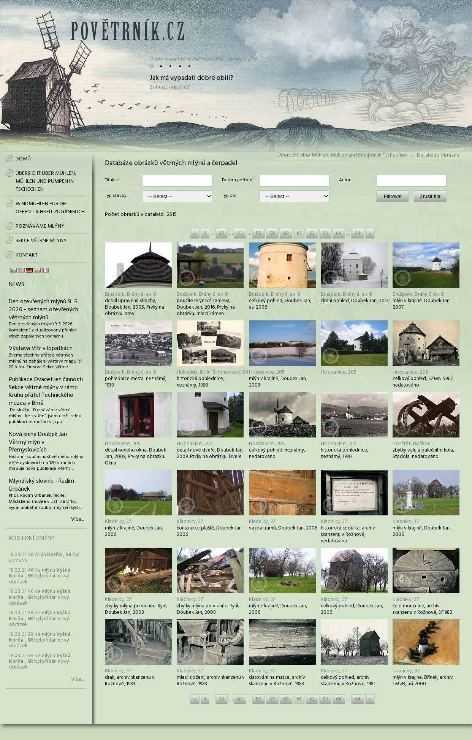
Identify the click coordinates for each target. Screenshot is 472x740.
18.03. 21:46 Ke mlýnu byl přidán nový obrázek (40, 576)
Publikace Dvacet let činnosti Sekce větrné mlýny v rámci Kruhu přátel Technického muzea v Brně (46, 391)
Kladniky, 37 (118, 521)
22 (221, 233)
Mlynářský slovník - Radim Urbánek (41, 485)
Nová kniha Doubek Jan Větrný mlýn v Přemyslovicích (38, 442)
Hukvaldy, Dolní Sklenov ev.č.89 (212, 372)
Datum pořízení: (238, 180)
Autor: (345, 180)
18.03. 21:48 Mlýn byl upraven (44, 557)
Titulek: (112, 180)
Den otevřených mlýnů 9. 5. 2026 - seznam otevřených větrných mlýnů (44, 310)
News (16, 285)
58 (258, 233)
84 (358, 233)
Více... (77, 519)
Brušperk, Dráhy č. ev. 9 (130, 294)
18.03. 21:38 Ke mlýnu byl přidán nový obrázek (40, 618)
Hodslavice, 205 (267, 372)
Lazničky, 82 (406, 671)
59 (272, 233)
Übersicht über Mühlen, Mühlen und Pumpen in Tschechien (342, 155)
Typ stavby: (116, 196)
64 (339, 233)
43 (240, 233)
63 (325, 233)
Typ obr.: (230, 196)
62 (312, 233)
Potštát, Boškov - (413, 443)
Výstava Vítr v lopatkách (41, 348)
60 (286, 233)
